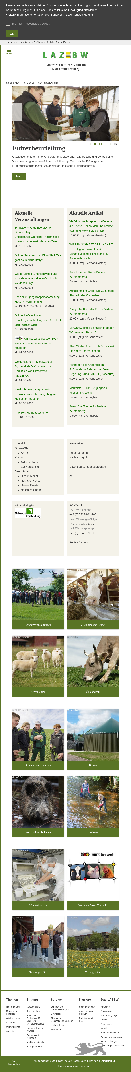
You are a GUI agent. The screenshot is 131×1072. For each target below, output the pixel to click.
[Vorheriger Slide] (17, 112)
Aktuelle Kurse (30, 462)
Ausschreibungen (109, 1041)
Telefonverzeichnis (110, 1032)
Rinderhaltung (13, 1007)
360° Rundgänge (109, 1015)
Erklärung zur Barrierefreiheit (101, 1061)
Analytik (10, 1031)
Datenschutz (80, 1061)
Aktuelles (105, 1007)
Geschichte (106, 1024)
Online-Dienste (58, 1025)
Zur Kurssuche (30, 466)
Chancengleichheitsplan (112, 1045)
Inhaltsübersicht (41, 1061)
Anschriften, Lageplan (111, 1037)
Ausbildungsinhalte (36, 1042)
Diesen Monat (29, 476)
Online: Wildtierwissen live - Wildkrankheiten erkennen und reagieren (36, 343)
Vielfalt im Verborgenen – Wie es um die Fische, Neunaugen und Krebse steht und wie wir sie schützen (91, 226)
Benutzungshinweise (68, 1066)
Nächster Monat (30, 480)
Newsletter (76, 443)
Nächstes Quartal (31, 489)
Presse (104, 1019)
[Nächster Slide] (114, 112)
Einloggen (68, 42)
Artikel (25, 452)
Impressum (84, 1066)
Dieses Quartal (30, 485)
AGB (72, 476)
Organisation (107, 1011)
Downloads (56, 1014)
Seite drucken (56, 1061)
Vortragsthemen (34, 1046)
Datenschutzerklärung (79, 14)
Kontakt (104, 1028)
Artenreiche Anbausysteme (31, 412)
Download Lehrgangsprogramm (88, 466)
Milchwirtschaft (13, 1027)
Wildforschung (13, 1018)
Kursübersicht (33, 1007)
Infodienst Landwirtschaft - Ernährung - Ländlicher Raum (35, 42)
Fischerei (10, 1022)
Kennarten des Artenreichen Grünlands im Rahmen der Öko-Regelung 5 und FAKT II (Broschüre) (91, 369)
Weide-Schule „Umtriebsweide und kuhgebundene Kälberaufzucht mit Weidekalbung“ (36, 278)
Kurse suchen (33, 1011)
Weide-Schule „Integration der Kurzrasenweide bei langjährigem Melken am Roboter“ (35, 394)
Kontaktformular (79, 542)
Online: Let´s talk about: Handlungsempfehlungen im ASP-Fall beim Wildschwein (38, 320)
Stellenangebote (87, 1007)
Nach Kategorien (79, 457)
